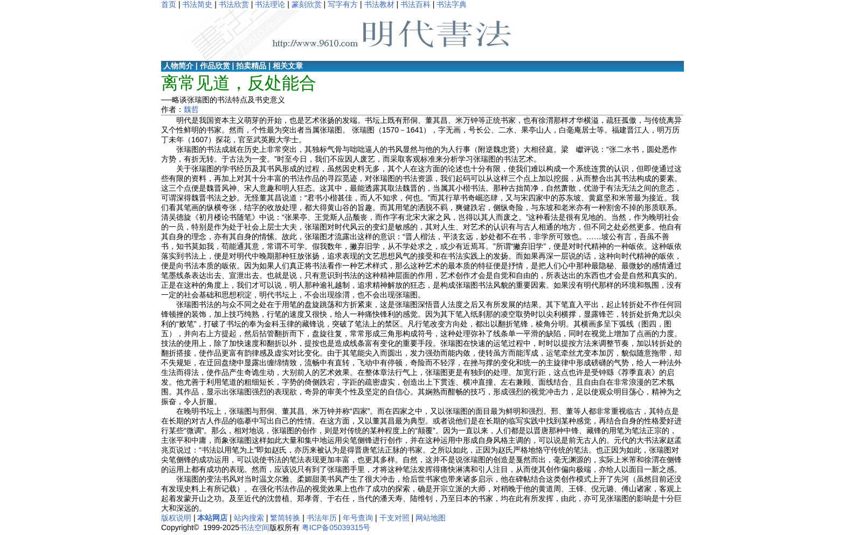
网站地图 (430, 517)
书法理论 (270, 4)
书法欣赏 (234, 4)
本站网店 (212, 517)
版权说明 (176, 517)
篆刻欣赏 (307, 4)
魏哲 (191, 109)
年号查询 (358, 517)
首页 (168, 4)
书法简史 (197, 4)
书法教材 (379, 4)
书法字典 (452, 4)
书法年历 (322, 517)
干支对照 (394, 517)
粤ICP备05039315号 (336, 527)
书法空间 (254, 527)
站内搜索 (249, 517)
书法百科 (415, 4)
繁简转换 (285, 517)
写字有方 (343, 4)
